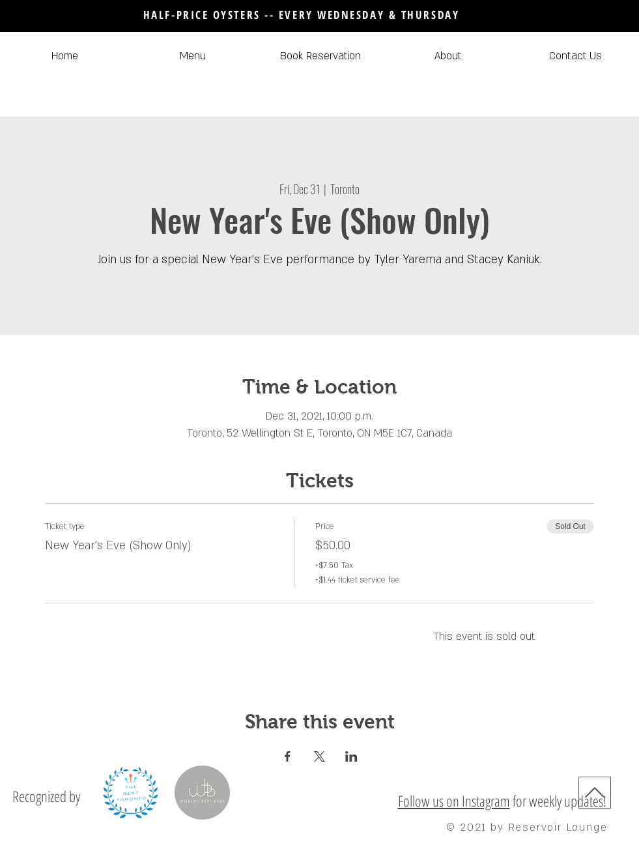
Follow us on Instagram (454, 800)
